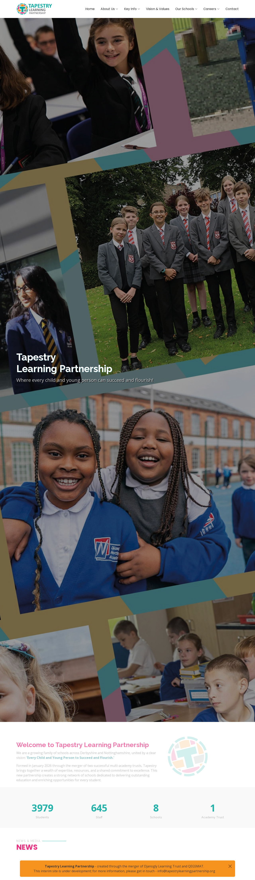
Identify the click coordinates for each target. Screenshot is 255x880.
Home (90, 9)
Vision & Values (157, 9)
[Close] (230, 866)
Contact (232, 9)
